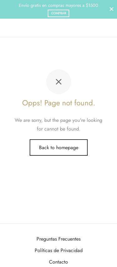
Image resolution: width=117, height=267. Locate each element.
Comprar (58, 13)
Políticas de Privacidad (59, 250)
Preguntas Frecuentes (58, 238)
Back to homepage (58, 147)
